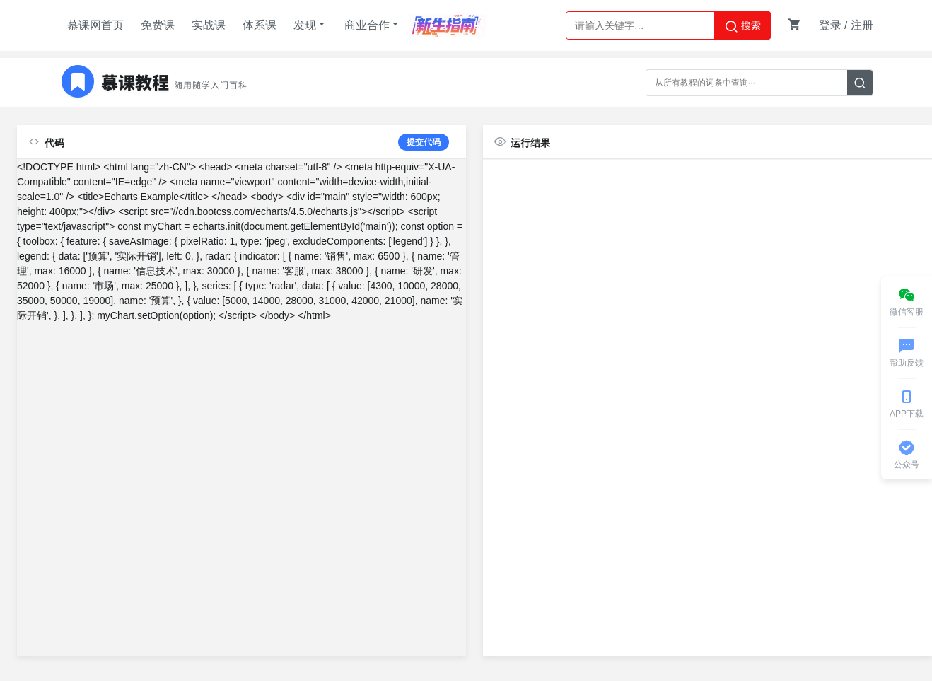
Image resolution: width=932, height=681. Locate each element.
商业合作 (372, 24)
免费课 (158, 25)
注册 (862, 25)
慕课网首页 (95, 25)
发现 (310, 24)
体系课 (259, 25)
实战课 (209, 25)
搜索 (742, 26)
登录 (830, 25)
